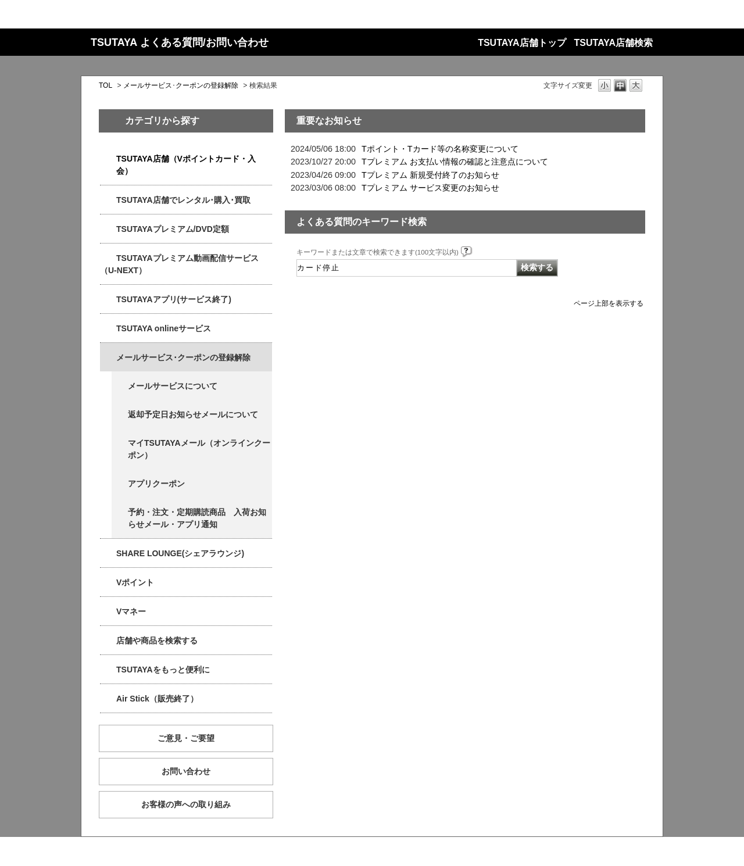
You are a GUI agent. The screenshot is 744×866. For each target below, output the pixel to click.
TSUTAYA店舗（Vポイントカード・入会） (186, 165)
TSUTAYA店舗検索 (613, 43)
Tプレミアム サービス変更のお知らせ (430, 187)
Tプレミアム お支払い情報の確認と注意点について (455, 161)
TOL (105, 85)
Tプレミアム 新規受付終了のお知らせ (430, 175)
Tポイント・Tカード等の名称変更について (440, 148)
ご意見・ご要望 (186, 738)
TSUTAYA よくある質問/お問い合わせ (180, 42)
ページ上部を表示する (608, 303)
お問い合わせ (186, 771)
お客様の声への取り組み (186, 804)
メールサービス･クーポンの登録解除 (180, 85)
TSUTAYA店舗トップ (522, 43)
